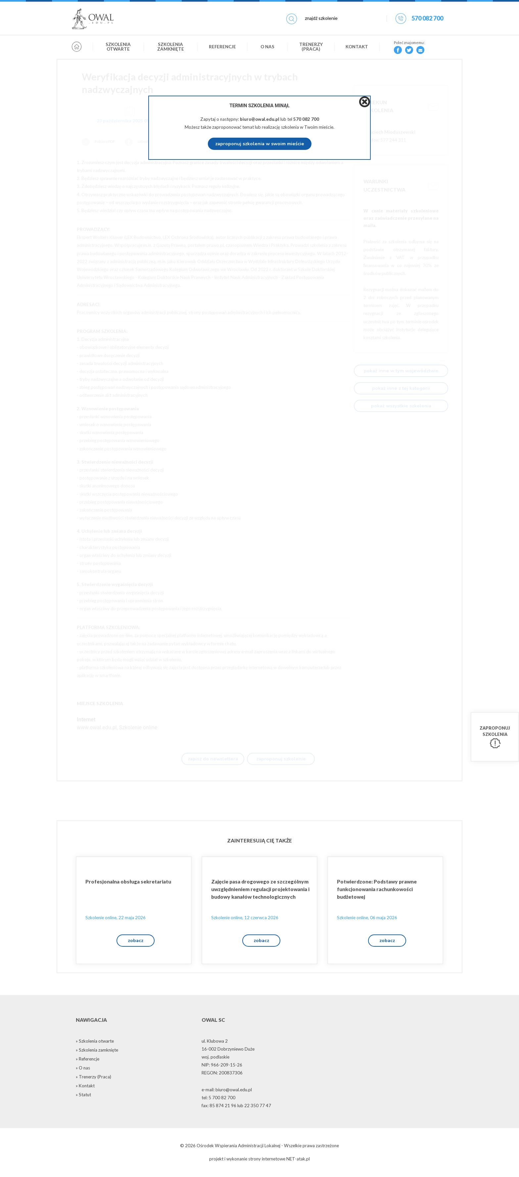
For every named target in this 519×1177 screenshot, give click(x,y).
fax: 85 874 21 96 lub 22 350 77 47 (236, 1107)
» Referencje (87, 1060)
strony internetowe (266, 1160)
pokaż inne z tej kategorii (401, 388)
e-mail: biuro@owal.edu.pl (227, 1091)
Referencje (222, 47)
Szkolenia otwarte (118, 47)
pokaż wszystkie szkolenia (401, 405)
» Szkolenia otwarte (95, 1042)
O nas (267, 47)
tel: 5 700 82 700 (218, 1099)
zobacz (135, 941)
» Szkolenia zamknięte (97, 1051)
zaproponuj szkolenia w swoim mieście (259, 143)
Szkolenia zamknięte (170, 47)
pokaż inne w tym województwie (401, 370)
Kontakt (357, 47)
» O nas (83, 1069)
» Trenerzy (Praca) (93, 1078)
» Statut (83, 1096)
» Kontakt (85, 1087)
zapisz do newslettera (213, 758)
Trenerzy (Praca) (311, 47)
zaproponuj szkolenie (281, 758)
